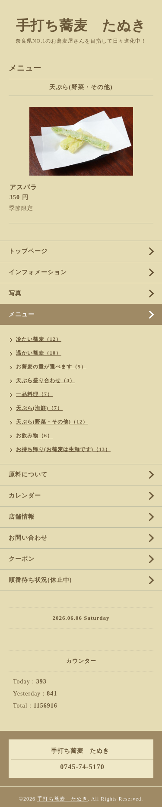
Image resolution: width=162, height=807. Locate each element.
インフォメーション (38, 272)
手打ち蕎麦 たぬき (81, 25)
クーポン (22, 559)
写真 (15, 293)
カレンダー (25, 495)
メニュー (22, 314)
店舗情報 (22, 516)
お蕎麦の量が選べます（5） (51, 367)
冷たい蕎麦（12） (38, 339)
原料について (28, 474)
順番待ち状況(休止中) (40, 580)
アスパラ (23, 187)
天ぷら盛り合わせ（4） (45, 380)
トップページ (28, 251)
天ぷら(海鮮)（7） (39, 408)
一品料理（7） (34, 394)
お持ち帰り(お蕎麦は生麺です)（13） (63, 449)
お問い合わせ (28, 538)
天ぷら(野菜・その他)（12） (52, 422)
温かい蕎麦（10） (38, 353)
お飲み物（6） (34, 436)
